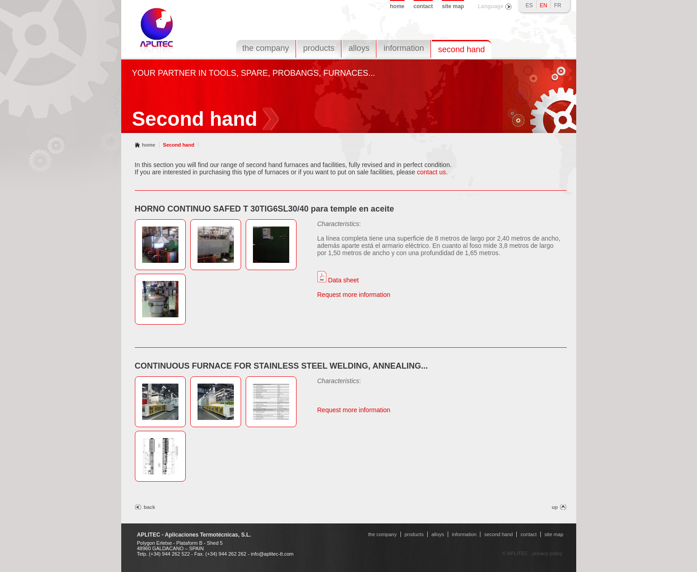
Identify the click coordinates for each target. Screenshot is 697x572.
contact (423, 6)
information (404, 48)
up (555, 507)
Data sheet (338, 280)
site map (453, 6)
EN (544, 5)
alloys (359, 48)
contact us (431, 172)
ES (529, 5)
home (397, 6)
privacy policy (547, 553)
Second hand (178, 145)
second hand (461, 49)
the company (265, 48)
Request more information (354, 294)
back (149, 507)
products (319, 48)
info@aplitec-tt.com (272, 554)
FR (557, 5)
